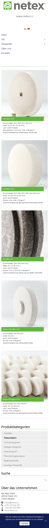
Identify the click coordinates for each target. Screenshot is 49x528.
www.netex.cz (24, 16)
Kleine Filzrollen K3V (11, 399)
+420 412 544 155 (11, 505)
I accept (24, 523)
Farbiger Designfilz (12, 447)
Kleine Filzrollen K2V (11, 329)
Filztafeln (8, 433)
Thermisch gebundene (14, 456)
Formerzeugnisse (12, 442)
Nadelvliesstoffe (11, 461)
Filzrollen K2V (8, 119)
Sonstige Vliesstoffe (13, 465)
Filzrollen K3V (8, 189)
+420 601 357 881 (12, 508)
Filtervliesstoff (10, 451)
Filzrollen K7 (8, 259)
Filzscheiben (10, 438)
